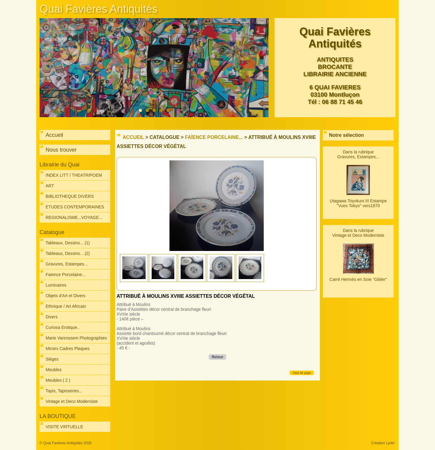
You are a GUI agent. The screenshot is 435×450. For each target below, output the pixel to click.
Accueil (133, 137)
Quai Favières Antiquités (98, 9)
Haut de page (302, 372)
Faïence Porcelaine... (214, 137)
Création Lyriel (383, 443)
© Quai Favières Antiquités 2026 (66, 443)
